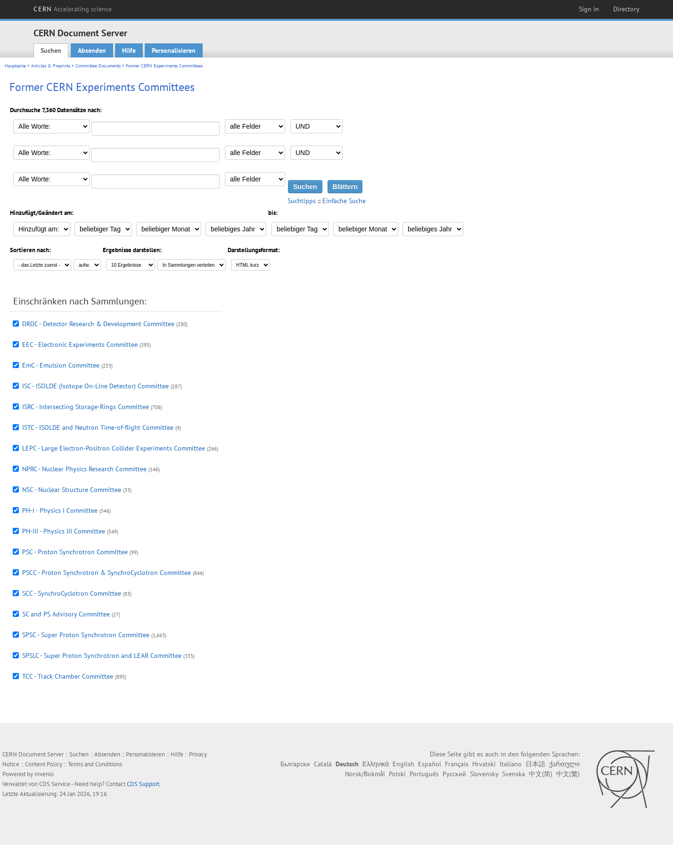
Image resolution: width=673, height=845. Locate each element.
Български (295, 764)
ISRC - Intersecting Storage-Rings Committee (85, 406)
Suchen (51, 50)
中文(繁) (568, 774)
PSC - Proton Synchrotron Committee (75, 552)
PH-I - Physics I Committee (60, 510)
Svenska (513, 774)
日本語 (535, 764)
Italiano (511, 764)
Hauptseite (15, 66)
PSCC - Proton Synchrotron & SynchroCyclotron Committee (106, 572)
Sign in (589, 9)
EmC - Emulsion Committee (60, 365)
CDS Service (54, 784)
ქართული (564, 764)
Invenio (44, 774)
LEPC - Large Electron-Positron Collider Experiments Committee (113, 448)
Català (323, 764)
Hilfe (129, 50)
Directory (626, 9)
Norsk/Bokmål (365, 774)
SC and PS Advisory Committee (66, 614)
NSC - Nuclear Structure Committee (71, 489)
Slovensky (484, 774)
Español (429, 764)
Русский (454, 774)
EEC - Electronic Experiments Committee (80, 344)
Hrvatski (484, 764)
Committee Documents (98, 66)
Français (456, 764)
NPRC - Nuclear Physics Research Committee (84, 469)
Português (424, 774)
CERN (72, 9)
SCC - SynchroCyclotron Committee (71, 593)
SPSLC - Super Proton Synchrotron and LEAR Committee (101, 655)
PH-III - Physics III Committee (63, 531)
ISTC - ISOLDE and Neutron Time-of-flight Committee (97, 427)
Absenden (92, 50)
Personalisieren (174, 50)
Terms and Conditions (95, 764)
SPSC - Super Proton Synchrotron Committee (85, 635)
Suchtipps (301, 201)
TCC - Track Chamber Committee (67, 676)
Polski (397, 774)
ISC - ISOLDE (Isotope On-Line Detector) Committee (95, 386)
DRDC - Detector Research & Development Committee (98, 324)
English (403, 764)
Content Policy (43, 764)
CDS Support (143, 784)
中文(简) (540, 774)
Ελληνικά (375, 764)
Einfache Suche (344, 201)
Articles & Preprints (50, 66)
